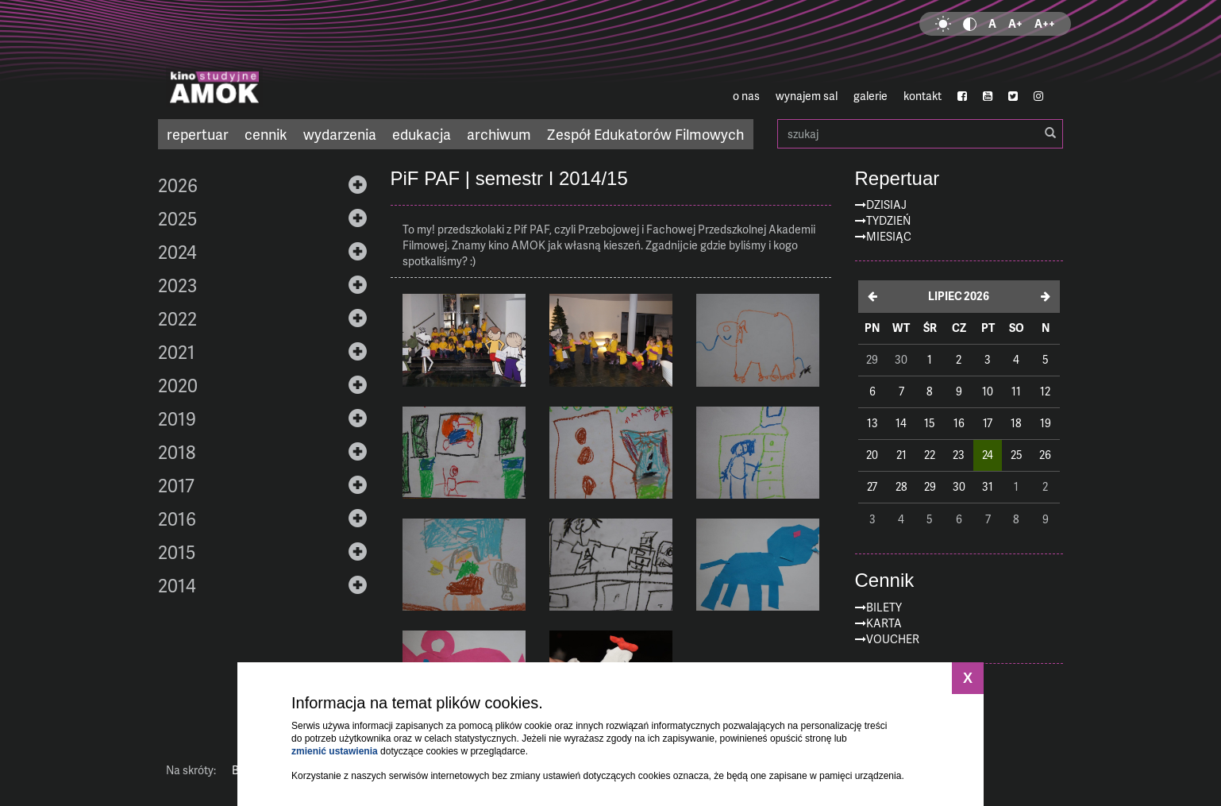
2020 (178, 385)
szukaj (920, 133)
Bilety (884, 607)
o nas (746, 95)
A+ (1015, 23)
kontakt (922, 95)
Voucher (892, 638)
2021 (176, 351)
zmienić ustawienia (334, 751)
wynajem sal (807, 95)
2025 (177, 218)
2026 (178, 185)
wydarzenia (339, 134)
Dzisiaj (886, 204)
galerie (870, 95)
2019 (177, 418)
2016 (177, 518)
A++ (1044, 23)
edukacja (421, 134)
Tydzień (888, 220)
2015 (176, 552)
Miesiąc (888, 236)
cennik (266, 134)
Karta (884, 623)
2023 (177, 285)
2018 (176, 452)
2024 (177, 251)
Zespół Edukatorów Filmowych (645, 134)
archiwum (499, 134)
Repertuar (897, 178)
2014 (177, 585)
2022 (177, 318)
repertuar (198, 134)
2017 (176, 485)
